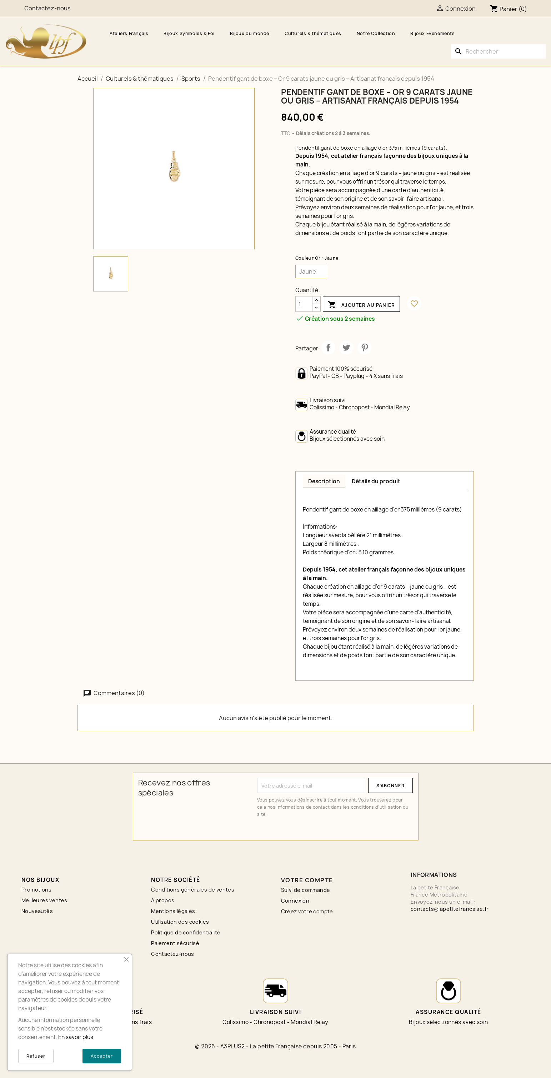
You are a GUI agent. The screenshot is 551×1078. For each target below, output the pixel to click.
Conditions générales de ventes (192, 889)
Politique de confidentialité (185, 932)
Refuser (35, 1056)
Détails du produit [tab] (376, 481)
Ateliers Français (129, 33)
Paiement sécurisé (175, 943)
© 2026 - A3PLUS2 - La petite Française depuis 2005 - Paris (275, 1046)
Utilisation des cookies (180, 921)
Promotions (36, 889)
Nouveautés (37, 911)
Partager (328, 347)
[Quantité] (303, 304)
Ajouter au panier (361, 305)
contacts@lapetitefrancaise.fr (450, 908)
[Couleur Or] (311, 271)
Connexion (295, 900)
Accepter (102, 1056)
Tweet (346, 347)
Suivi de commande (305, 890)
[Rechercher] (498, 51)
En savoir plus (75, 1037)
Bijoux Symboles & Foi (189, 33)
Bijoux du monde (249, 33)
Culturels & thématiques (313, 33)
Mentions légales (173, 911)
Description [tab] (324, 481)
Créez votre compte (307, 911)
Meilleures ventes (44, 900)
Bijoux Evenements (432, 33)
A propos (162, 900)
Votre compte (307, 880)
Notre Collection (376, 33)
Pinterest (364, 347)
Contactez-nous (172, 953)
